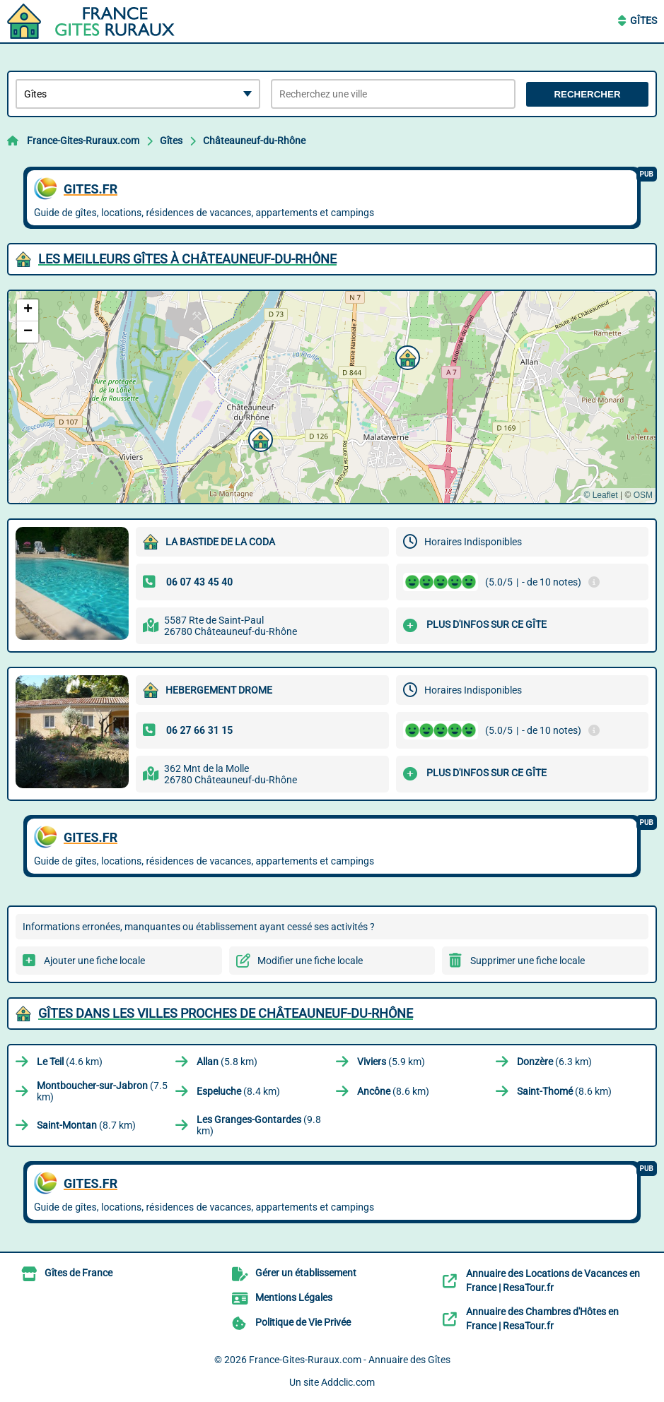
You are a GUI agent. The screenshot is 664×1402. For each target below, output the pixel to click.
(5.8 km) (227, 1061)
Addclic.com (348, 1382)
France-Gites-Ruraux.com (83, 140)
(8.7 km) (86, 1125)
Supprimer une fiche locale (527, 960)
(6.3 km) (554, 1061)
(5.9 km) (391, 1061)
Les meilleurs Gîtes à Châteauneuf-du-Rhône (187, 258)
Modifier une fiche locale (310, 960)
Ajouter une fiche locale (94, 960)
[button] (406, 356)
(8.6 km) (393, 1091)
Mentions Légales (293, 1297)
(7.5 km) (102, 1091)
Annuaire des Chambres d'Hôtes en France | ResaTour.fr (542, 1318)
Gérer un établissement (305, 1272)
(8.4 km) (238, 1091)
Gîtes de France (78, 1272)
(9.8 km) (259, 1125)
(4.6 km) (70, 1061)
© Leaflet (600, 495)
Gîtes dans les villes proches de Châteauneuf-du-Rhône (225, 1013)
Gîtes (643, 20)
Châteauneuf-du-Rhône (254, 140)
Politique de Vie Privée (303, 1322)
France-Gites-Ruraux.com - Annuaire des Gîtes (349, 1359)
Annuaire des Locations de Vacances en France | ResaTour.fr (553, 1280)
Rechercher (587, 94)
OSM (643, 495)
